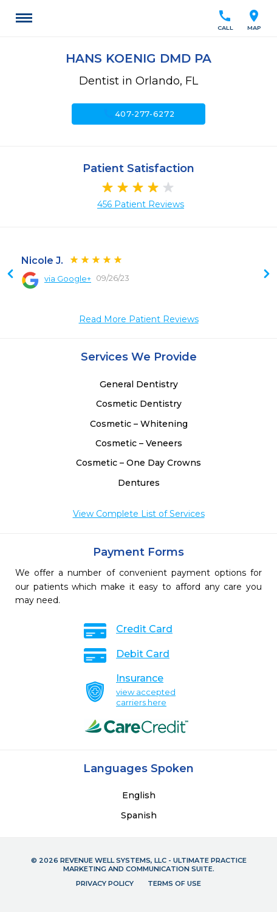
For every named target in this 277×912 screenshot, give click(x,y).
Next (10, 275)
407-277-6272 (139, 114)
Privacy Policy (105, 883)
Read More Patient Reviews (139, 319)
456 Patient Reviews (140, 204)
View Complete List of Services (139, 513)
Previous (267, 275)
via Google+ (67, 278)
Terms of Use (174, 883)
